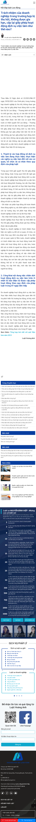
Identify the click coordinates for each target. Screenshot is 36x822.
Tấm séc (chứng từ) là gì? (8, 441)
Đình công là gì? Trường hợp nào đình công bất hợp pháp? (17, 417)
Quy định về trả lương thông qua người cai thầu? (14, 405)
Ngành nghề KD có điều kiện (14, 689)
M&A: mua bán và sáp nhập (14, 665)
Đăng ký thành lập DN (12, 653)
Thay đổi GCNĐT (11, 677)
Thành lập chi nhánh (12, 655)
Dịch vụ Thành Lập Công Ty (14, 651)
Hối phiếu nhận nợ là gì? (7, 436)
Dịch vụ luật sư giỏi (18, 648)
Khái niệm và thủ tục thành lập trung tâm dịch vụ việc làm (17, 420)
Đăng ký (18, 744)
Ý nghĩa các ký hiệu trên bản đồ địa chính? (22, 467)
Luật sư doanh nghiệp (18, 672)
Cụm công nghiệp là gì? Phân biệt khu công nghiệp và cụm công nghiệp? (23, 495)
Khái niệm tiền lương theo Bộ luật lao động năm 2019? (16, 422)
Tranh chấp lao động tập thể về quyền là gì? (13, 425)
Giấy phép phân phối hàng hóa (15, 687)
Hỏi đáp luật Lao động (10, 7)
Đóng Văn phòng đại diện (13, 661)
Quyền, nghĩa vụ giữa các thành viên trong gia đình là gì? (22, 486)
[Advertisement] (18, 78)
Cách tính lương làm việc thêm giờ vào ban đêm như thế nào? (18, 386)
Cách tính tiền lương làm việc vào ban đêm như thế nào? (16, 412)
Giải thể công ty (11, 663)
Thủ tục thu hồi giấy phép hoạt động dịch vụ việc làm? (16, 391)
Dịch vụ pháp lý (18, 643)
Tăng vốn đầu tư (11, 681)
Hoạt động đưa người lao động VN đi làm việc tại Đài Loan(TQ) (15, 408)
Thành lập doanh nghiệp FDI (14, 675)
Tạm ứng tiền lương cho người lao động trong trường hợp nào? (17, 394)
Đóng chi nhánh (11, 659)
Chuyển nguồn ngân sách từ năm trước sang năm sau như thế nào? (23, 476)
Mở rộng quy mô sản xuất (13, 683)
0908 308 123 (5, 777)
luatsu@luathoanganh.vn (8, 780)
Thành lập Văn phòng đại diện (14, 657)
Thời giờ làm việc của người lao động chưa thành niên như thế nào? (17, 401)
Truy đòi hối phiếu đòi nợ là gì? (9, 439)
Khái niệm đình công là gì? (8, 398)
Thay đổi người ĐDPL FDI (13, 679)
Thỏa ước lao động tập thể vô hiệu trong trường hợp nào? (17, 389)
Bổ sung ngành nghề (12, 685)
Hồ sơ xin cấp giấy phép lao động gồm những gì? (14, 427)
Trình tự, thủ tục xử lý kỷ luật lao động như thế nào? (15, 415)
